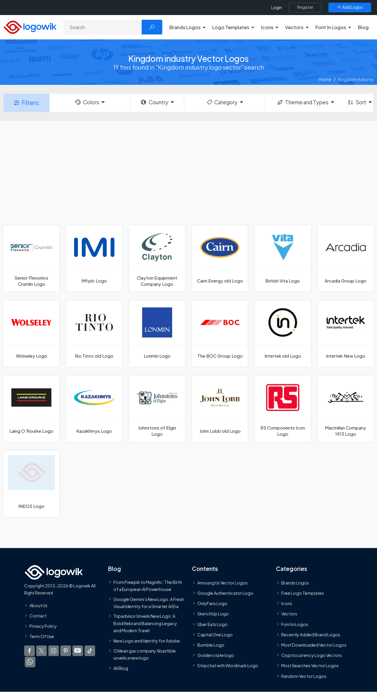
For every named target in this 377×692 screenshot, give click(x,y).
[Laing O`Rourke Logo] (31, 409)
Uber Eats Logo (212, 624)
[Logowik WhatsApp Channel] (30, 662)
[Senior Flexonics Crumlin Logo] (31, 258)
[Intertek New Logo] (345, 333)
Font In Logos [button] (330, 27)
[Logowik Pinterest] (65, 651)
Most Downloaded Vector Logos (313, 645)
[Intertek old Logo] (282, 333)
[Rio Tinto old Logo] (94, 333)
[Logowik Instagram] (53, 651)
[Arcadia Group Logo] (345, 258)
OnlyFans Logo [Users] (212, 603)
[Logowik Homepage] (30, 26)
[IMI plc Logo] (94, 258)
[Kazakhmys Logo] (94, 409)
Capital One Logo (215, 634)
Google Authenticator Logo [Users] (225, 593)
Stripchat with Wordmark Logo (227, 665)
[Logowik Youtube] (77, 651)
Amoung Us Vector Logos (222, 582)
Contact (38, 615)
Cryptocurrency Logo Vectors (311, 655)
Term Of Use (41, 636)
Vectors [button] (294, 27)
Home (325, 79)
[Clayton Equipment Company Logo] (157, 258)
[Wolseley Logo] (31, 333)
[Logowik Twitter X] (41, 651)
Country (154, 102)
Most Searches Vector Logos (310, 665)
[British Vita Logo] (282, 258)
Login (276, 7)
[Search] (103, 27)
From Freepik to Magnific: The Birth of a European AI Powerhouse (147, 585)
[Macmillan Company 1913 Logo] (345, 409)
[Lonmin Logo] (157, 333)
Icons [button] (267, 27)
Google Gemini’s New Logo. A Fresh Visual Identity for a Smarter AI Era (148, 603)
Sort (356, 102)
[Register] (305, 7)
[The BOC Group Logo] (220, 333)
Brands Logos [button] (185, 27)
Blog (363, 27)
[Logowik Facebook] (29, 651)
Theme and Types (302, 102)
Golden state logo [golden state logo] (215, 655)
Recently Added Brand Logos (310, 634)
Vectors (289, 614)
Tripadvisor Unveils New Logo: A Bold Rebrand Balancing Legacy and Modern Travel (145, 623)
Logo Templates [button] (230, 27)
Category (221, 102)
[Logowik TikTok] (90, 651)
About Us (38, 605)
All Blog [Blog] (120, 668)
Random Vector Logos (303, 676)
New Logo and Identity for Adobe (146, 641)
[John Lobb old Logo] (220, 409)
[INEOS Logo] (31, 484)
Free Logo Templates (302, 593)
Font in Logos (294, 624)
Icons (286, 603)
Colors (87, 102)
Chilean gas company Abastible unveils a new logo (144, 654)
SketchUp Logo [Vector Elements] (213, 614)
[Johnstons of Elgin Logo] (157, 409)
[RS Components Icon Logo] (282, 409)
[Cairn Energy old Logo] (220, 258)
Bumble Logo (210, 645)
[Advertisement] (188, 172)
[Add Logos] (349, 7)
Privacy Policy (43, 626)
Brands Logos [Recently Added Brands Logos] (295, 582)
